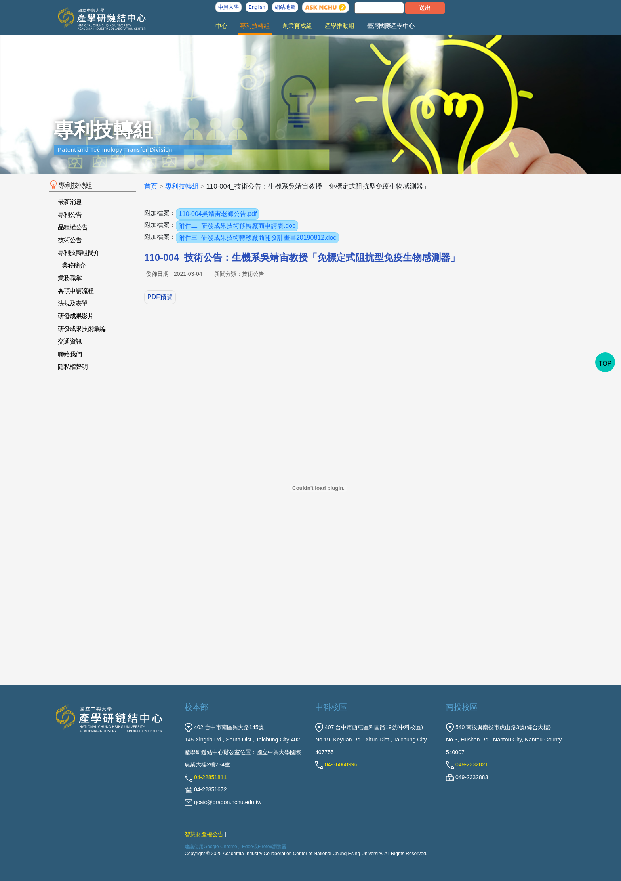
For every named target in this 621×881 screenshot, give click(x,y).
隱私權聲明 (73, 366)
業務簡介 (74, 265)
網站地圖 (285, 7)
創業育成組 (297, 25)
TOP (605, 363)
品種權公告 (73, 227)
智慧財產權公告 (204, 834)
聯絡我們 (70, 354)
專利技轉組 (255, 25)
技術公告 (70, 240)
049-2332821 (467, 764)
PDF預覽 (160, 297)
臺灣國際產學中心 (391, 25)
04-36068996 (336, 764)
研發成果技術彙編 (81, 328)
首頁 (151, 186)
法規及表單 (73, 303)
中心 (221, 25)
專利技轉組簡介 (78, 252)
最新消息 (70, 202)
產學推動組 (339, 25)
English (256, 7)
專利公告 (70, 214)
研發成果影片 (75, 316)
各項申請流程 (75, 290)
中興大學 (228, 7)
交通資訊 (70, 341)
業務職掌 (70, 278)
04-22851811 (206, 777)
